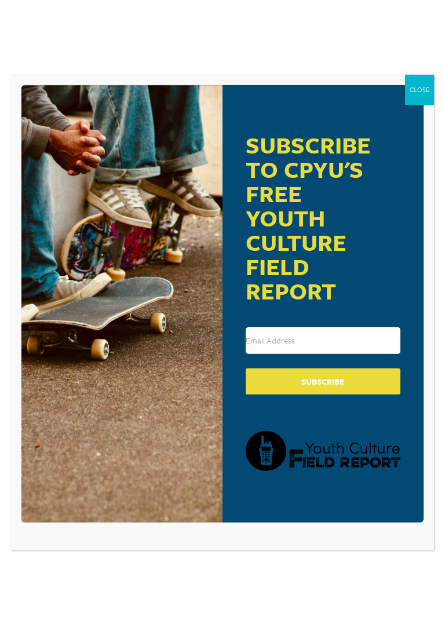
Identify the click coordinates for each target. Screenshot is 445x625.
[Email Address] (323, 340)
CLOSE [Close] (419, 89)
